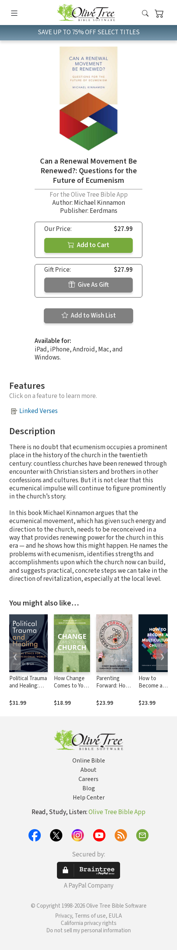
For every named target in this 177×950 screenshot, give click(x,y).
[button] (145, 14)
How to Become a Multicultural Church (154, 689)
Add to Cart (88, 245)
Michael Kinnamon (99, 202)
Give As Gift (88, 284)
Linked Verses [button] (38, 411)
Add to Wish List (89, 315)
